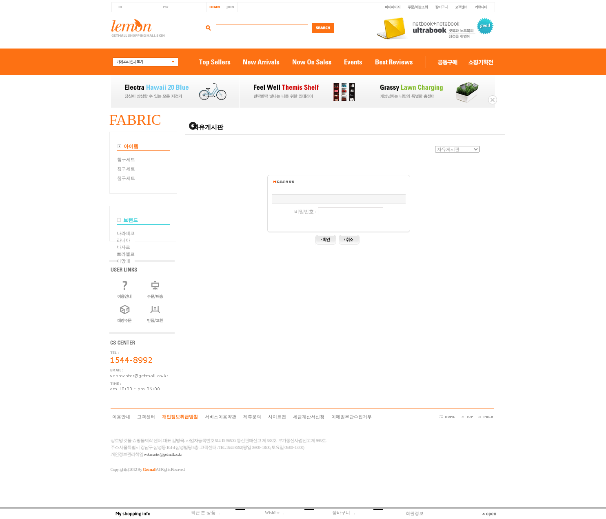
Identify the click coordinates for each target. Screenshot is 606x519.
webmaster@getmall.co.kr (163, 454)
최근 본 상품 (208, 512)
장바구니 (345, 512)
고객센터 (146, 416)
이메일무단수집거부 (351, 416)
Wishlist (277, 512)
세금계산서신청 (308, 416)
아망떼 (123, 260)
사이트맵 (277, 416)
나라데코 (126, 233)
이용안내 (121, 416)
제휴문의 (252, 416)
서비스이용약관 (220, 416)
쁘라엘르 (126, 254)
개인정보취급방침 (180, 416)
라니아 (123, 240)
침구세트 (126, 159)
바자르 (123, 247)
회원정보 (415, 513)
